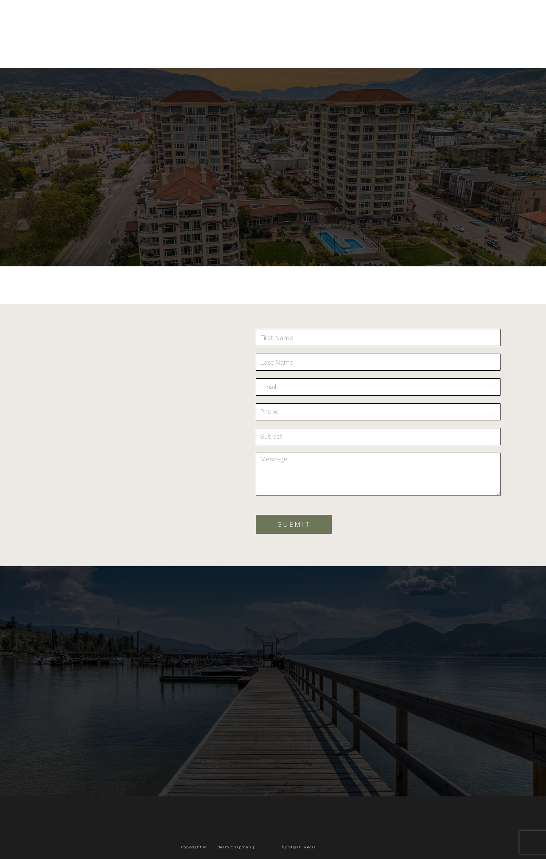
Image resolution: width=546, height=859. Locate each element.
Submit (294, 524)
